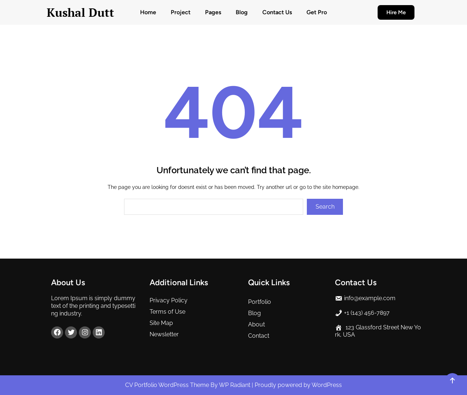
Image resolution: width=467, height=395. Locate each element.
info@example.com (369, 298)
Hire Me (396, 12)
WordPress (327, 385)
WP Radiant (234, 385)
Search (325, 206)
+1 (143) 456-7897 (367, 312)
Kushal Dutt (80, 12)
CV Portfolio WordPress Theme (168, 385)
